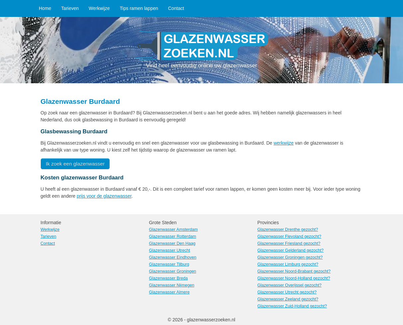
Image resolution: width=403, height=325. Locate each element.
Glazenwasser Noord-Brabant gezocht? (294, 271)
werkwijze (284, 143)
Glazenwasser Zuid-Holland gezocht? (292, 306)
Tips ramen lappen (139, 8)
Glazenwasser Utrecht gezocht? (287, 292)
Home (45, 8)
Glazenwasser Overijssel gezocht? (289, 285)
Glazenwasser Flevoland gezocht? (289, 236)
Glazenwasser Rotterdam (172, 236)
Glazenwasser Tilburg (169, 264)
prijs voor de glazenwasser (104, 196)
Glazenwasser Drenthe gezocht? (287, 229)
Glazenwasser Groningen (172, 271)
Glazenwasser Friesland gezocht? (288, 243)
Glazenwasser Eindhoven (173, 257)
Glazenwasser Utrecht (169, 250)
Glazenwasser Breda (168, 278)
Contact (176, 8)
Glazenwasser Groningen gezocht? (290, 257)
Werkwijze (99, 8)
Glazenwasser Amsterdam (173, 229)
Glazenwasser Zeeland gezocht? (287, 299)
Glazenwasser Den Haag (172, 243)
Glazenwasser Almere (169, 292)
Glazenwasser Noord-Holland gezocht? (293, 278)
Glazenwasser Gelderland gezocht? (290, 250)
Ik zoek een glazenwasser (75, 163)
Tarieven (70, 8)
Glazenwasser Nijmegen (172, 285)
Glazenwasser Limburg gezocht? (287, 264)
